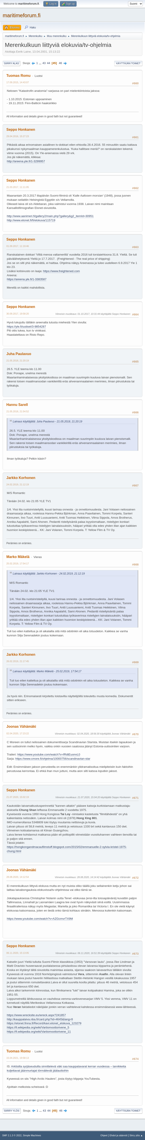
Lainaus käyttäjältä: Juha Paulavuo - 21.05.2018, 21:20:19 (47, 421)
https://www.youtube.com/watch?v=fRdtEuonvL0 (48, 754)
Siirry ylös (11, 1110)
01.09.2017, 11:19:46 (17, 246)
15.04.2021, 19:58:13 (17, 1058)
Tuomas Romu (18, 75)
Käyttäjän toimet (128, 63)
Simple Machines (32, 1135)
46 (60, 63)
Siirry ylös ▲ (136, 1135)
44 (48, 63)
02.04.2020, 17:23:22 (17, 733)
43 (44, 63)
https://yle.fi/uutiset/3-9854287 (26, 326)
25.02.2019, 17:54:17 (17, 563)
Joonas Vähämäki (21, 726)
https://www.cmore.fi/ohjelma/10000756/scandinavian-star (52, 758)
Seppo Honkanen (20, 129)
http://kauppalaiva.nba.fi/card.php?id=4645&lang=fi (40, 1019)
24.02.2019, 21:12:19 (17, 484)
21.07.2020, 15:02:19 (17, 797)
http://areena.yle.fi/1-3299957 (26, 161)
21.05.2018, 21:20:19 (17, 360)
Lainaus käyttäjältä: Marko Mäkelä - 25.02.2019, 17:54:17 (47, 671)
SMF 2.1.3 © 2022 (12, 1135)
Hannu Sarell (17, 405)
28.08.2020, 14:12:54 (17, 877)
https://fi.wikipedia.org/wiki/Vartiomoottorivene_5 (38, 1027)
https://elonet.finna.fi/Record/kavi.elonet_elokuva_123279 (44, 1023)
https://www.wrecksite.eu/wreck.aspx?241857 (36, 1015)
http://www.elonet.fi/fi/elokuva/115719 (31, 220)
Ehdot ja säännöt (118, 1135)
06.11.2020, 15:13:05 (17, 953)
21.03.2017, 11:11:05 (17, 187)
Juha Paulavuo (18, 354)
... (40, 63)
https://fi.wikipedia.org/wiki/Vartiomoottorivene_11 (39, 1031)
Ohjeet (103, 1135)
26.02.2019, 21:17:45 (17, 661)
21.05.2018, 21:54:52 (17, 411)
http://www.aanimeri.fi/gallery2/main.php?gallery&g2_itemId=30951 (50, 216)
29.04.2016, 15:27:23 (17, 136)
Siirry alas (11, 63)
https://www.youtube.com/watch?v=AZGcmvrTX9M (40, 918)
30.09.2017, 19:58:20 (17, 313)
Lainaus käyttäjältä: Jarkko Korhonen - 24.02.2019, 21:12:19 (49, 573)
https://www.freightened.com (61, 271)
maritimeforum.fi (21, 15)
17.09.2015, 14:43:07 (17, 82)
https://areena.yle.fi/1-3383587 (26, 279)
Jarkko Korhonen (20, 478)
